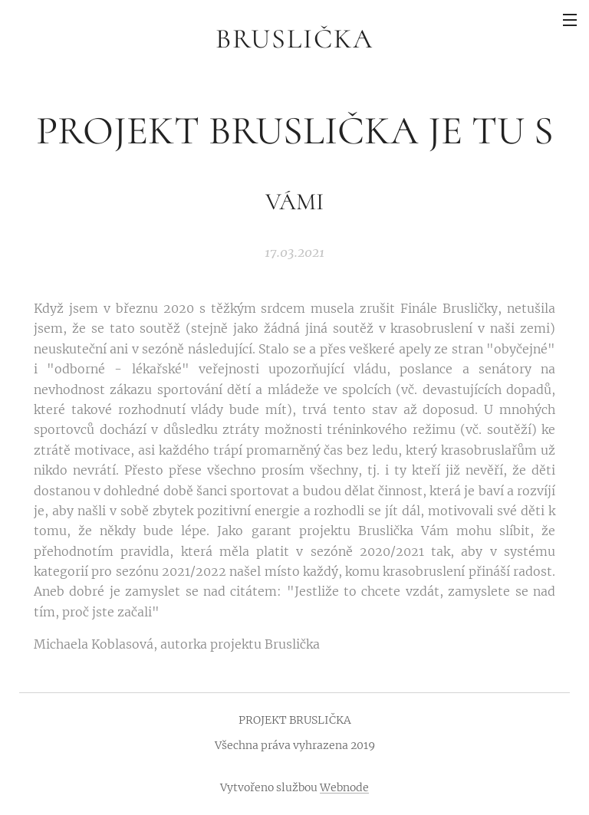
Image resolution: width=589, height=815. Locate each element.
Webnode (344, 787)
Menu (570, 20)
